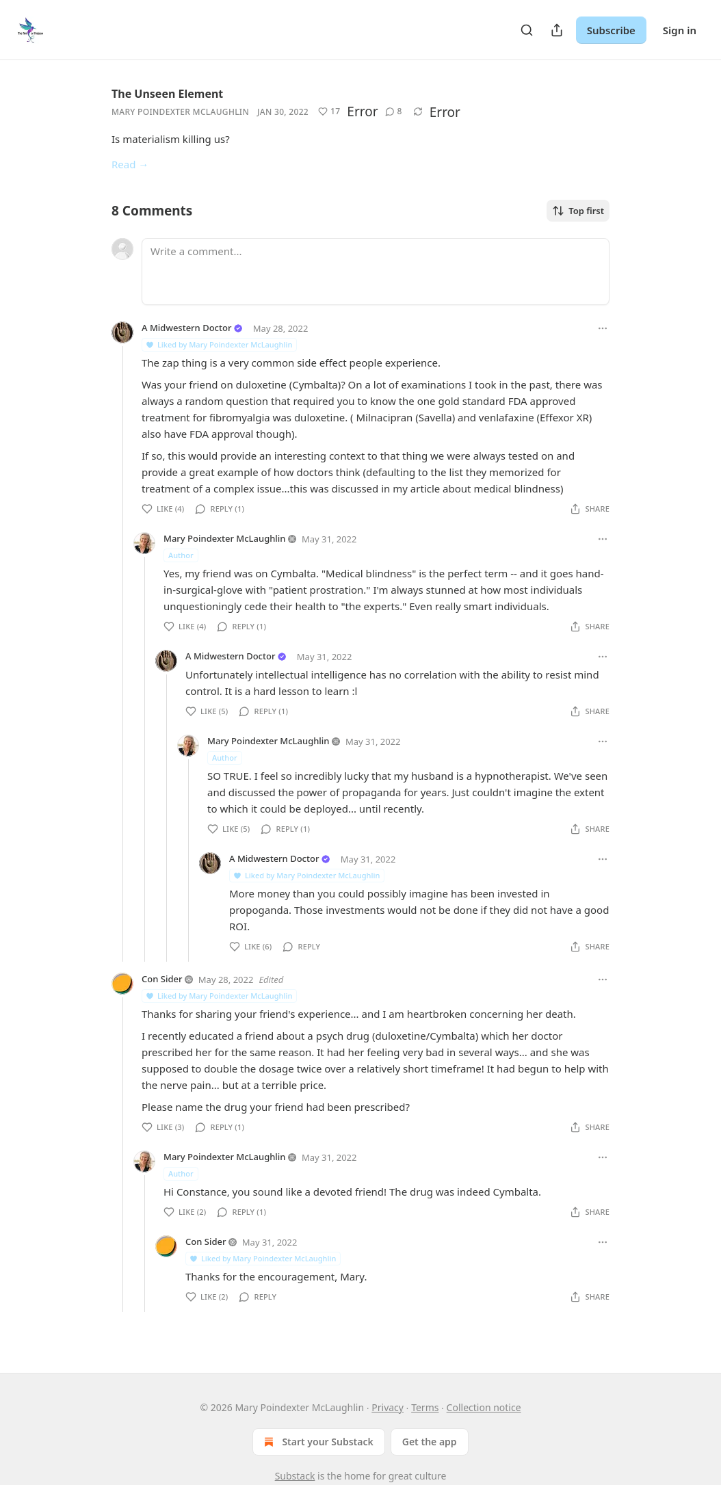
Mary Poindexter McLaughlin (180, 112)
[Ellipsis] (603, 328)
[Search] (526, 30)
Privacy (387, 1407)
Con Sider (162, 979)
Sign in (679, 30)
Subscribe (611, 30)
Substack (295, 1475)
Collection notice (484, 1407)
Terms (424, 1407)
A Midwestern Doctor (186, 327)
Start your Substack (317, 1441)
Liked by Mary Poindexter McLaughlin (218, 344)
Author (181, 555)
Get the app (429, 1441)
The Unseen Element (167, 93)
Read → (130, 164)
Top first (578, 211)
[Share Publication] (557, 30)
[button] (329, 111)
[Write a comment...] (375, 271)
